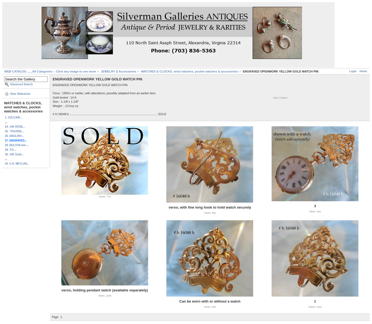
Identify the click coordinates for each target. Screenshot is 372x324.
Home (363, 71)
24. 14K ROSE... (15, 126)
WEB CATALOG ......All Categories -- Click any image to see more (50, 71)
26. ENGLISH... (14, 135)
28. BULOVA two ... (17, 145)
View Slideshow (20, 93)
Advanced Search (21, 84)
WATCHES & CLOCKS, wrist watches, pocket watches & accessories (189, 71)
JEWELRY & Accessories (118, 71)
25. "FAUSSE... (14, 131)
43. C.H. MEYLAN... (17, 163)
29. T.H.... (11, 149)
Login (353, 71)
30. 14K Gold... (14, 154)
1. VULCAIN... (13, 117)
